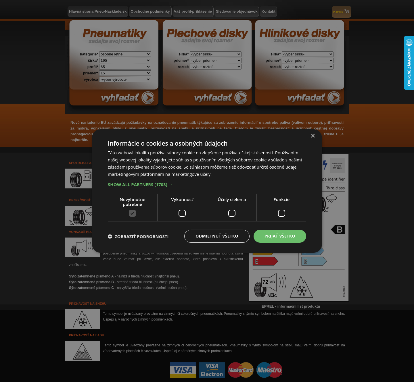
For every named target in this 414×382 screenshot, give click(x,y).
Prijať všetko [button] (279, 236)
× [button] (312, 136)
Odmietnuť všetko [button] (216, 236)
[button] (207, 184)
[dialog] (207, 191)
